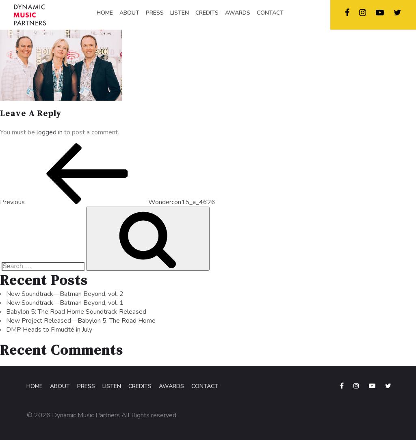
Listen (111, 386)
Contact (204, 386)
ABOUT (129, 13)
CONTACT (270, 13)
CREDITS (207, 13)
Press (86, 386)
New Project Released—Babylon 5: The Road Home (81, 320)
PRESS (155, 13)
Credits (140, 386)
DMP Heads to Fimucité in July (49, 329)
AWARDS (237, 13)
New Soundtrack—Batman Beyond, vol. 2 (65, 293)
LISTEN (179, 13)
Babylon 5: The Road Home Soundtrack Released (76, 311)
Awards (171, 386)
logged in (50, 132)
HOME (105, 13)
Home (34, 386)
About (60, 386)
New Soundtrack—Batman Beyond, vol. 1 (65, 302)
